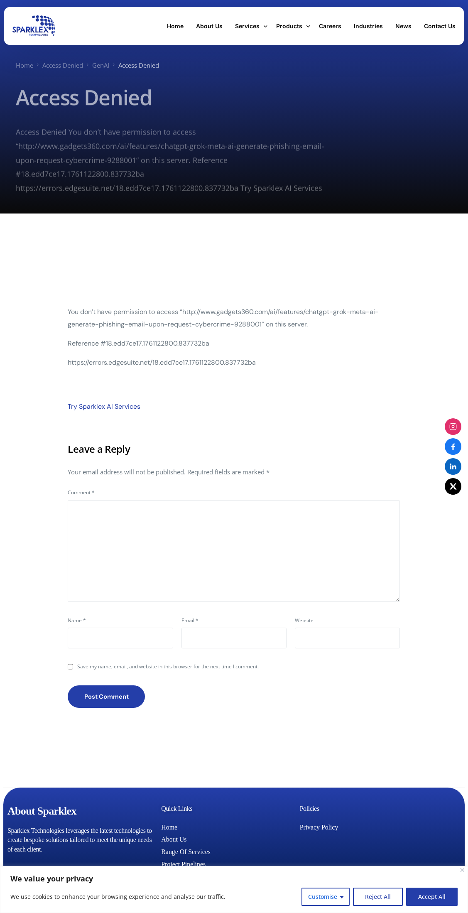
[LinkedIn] (453, 466)
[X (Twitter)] (453, 486)
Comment (81, 492)
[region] (234, 889)
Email (189, 620)
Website (304, 620)
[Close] (462, 870)
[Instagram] (453, 426)
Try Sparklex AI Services (104, 406)
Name (77, 620)
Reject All (378, 897)
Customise (322, 897)
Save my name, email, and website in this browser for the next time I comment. (168, 666)
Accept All (432, 897)
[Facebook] (453, 446)
